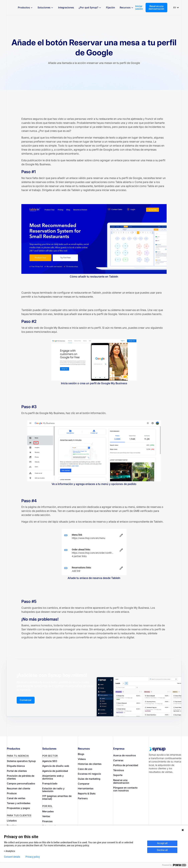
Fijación (110, 7)
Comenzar (26, 700)
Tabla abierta (123, 182)
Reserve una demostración (156, 7)
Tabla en (152, 186)
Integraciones (66, 7)
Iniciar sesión (139, 7)
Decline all (162, 850)
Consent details (12, 856)
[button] (25, 7)
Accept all (162, 843)
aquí (54, 331)
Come (138, 182)
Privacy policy (33, 856)
